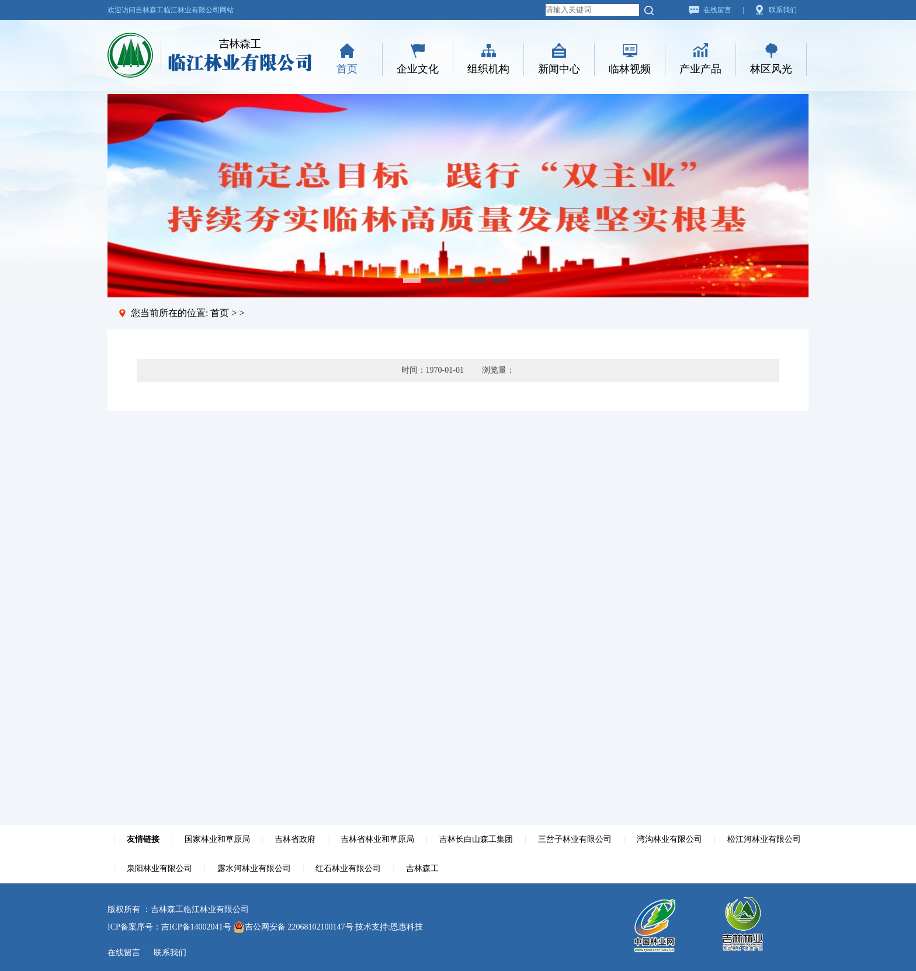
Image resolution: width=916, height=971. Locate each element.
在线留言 (717, 10)
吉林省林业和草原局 (377, 839)
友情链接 (143, 839)
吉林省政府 (295, 839)
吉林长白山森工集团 (476, 839)
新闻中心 (559, 69)
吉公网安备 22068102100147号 (293, 927)
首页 (347, 69)
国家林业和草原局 (217, 839)
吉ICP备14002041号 (196, 927)
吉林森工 (422, 868)
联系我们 (783, 10)
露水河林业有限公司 (254, 868)
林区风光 (771, 69)
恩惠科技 (406, 927)
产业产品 (700, 69)
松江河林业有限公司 (764, 839)
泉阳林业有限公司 (159, 868)
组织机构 (488, 69)
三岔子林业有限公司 (575, 839)
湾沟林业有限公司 (669, 839)
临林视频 (630, 69)
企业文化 (418, 69)
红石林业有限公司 (348, 868)
